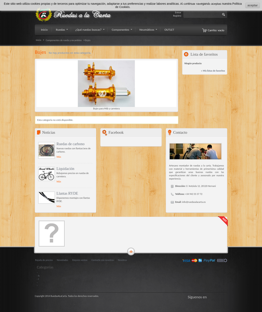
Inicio (38, 40)
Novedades (62, 260)
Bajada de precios (44, 260)
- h (38, 275)
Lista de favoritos (204, 54)
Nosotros (122, 260)
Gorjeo (215, 297)
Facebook (210, 297)
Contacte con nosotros (102, 260)
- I (38, 279)
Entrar (178, 12)
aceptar (252, 5)
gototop (131, 252)
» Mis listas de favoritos (213, 70)
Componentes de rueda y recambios (63, 40)
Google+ (220, 297)
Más (58, 156)
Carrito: (216, 30)
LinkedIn (225, 297)
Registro (177, 15)
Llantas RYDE (67, 193)
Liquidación (65, 169)
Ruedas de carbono (70, 144)
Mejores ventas (79, 260)
